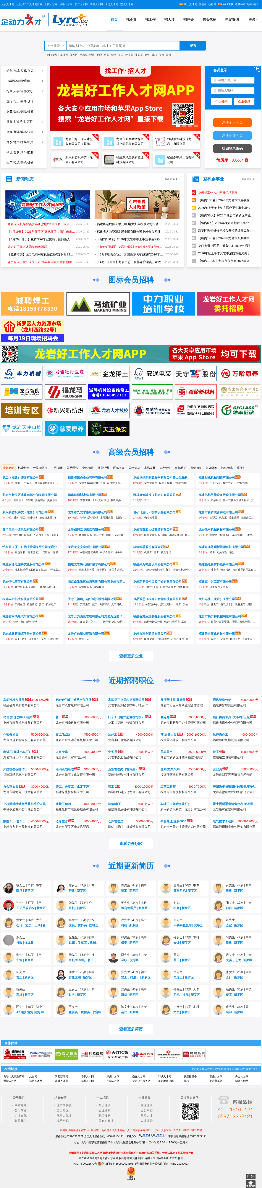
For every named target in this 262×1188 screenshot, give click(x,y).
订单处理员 (177, 639)
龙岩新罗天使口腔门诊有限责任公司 (157, 581)
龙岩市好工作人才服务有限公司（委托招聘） (33, 757)
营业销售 (32, 517)
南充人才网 (138, 1076)
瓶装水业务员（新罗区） (93, 569)
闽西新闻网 (61, 1076)
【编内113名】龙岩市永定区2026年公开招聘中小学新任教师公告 (223, 261)
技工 (94, 604)
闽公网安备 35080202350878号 (118, 1164)
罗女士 (20, 937)
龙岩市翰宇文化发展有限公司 (75, 774)
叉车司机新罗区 (185, 890)
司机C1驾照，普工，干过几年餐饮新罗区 (97, 960)
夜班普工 (246, 517)
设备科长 (34, 639)
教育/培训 (103, 467)
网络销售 (191, 639)
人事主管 (247, 639)
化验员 (224, 639)
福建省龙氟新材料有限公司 (21, 705)
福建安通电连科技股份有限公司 (23, 564)
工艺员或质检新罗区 (31, 908)
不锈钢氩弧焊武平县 (188, 925)
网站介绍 (21, 1105)
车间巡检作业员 (17, 700)
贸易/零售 (72, 467)
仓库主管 (65, 821)
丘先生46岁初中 (81, 937)
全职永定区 (129, 960)
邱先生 (20, 972)
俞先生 (178, 902)
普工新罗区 (129, 890)
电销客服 (99, 587)
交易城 (83, 54)
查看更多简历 (131, 1029)
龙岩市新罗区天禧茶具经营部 (232, 774)
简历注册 (105, 1105)
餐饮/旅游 (196, 467)
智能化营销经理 (89, 517)
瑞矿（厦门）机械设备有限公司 (154, 512)
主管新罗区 (25, 960)
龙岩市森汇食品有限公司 (124, 757)
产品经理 (216, 500)
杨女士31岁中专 (29, 885)
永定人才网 (111, 4)
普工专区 (63, 1110)
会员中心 (147, 1110)
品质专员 (166, 552)
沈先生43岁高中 (134, 989)
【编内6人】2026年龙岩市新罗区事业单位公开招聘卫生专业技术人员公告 (223, 223)
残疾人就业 (64, 1115)
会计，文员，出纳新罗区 (34, 925)
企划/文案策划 (100, 500)
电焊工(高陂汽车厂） (20, 752)
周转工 (251, 604)
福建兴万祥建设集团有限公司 (153, 564)
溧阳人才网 (9, 1080)
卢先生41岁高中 (134, 920)
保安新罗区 (129, 942)
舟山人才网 (241, 1076)
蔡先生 (20, 989)
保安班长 (104, 604)
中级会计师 (106, 552)
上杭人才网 (50, 4)
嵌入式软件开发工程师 (236, 500)
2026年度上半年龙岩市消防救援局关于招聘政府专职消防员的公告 (223, 253)
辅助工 (215, 604)
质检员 (187, 604)
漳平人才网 (66, 4)
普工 (146, 500)
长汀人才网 (81, 4)
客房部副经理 (47, 587)
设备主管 (240, 604)
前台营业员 (113, 482)
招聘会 (188, 19)
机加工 (223, 517)
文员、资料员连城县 (83, 925)
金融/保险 (87, 467)
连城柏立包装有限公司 (228, 757)
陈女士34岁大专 (81, 885)
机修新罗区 (182, 908)
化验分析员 (10, 734)
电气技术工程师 (223, 821)
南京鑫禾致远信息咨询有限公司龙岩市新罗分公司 (101, 581)
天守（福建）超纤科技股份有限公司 (92, 599)
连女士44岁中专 (239, 954)
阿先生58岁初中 (29, 1006)
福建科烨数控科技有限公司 (126, 774)
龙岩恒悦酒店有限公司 (17, 581)
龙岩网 (33, 1076)
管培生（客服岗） (52, 552)
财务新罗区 (77, 995)
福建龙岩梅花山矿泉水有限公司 (89, 564)
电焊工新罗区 (183, 977)
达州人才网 (35, 1080)
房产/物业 (165, 467)
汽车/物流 (226, 467)
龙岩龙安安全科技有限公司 (86, 547)
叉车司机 (116, 604)
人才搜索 (147, 1121)
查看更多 (170, 179)
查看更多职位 (131, 843)
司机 (168, 54)
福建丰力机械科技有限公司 (20, 599)
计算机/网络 (40, 467)
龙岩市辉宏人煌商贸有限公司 (153, 529)
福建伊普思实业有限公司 (229, 705)
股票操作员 (190, 535)
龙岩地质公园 (166, 1080)
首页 (114, 19)
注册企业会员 (232, 135)
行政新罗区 (77, 890)
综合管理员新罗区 (134, 908)
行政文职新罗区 (80, 977)
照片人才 (147, 1115)
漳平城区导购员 (22, 535)
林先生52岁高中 (134, 937)
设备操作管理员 (219, 587)
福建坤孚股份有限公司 (148, 547)
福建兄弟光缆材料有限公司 (178, 792)
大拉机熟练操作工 (15, 769)
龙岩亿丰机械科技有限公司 (217, 529)
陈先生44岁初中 (134, 885)
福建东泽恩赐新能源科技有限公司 (221, 547)
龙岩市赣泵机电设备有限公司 (23, 722)
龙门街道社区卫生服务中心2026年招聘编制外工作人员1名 (223, 246)
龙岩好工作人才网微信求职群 (215, 192)
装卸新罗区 (234, 1012)
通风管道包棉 (222, 700)
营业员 (129, 54)
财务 (16, 517)
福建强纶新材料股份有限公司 (218, 564)
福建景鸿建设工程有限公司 (178, 740)
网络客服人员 (185, 587)
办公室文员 (14, 786)
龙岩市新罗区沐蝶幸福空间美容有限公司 (29, 495)
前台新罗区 (234, 908)
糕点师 (168, 717)
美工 (120, 54)
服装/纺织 (180, 467)
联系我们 (252, 4)
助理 (99, 54)
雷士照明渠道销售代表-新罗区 (236, 804)
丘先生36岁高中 (239, 1006)
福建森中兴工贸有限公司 (215, 581)
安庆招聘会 (190, 1076)
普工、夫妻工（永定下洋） (74, 786)
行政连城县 (25, 942)
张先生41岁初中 (134, 972)
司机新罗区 (234, 890)
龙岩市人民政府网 (13, 1076)
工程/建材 (134, 467)
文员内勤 (222, 552)
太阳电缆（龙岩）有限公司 (217, 599)
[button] (178, 126)
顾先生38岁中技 (239, 989)
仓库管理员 (150, 517)
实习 (161, 54)
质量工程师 (63, 804)
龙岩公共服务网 (141, 1080)
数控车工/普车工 (14, 821)
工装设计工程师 (190, 621)
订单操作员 (162, 639)
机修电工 (51, 604)
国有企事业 (106, 1121)
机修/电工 (114, 804)
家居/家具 (149, 467)
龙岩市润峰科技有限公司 (72, 722)
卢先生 (178, 972)
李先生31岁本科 (29, 954)
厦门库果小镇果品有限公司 (20, 529)
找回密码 (63, 1121)
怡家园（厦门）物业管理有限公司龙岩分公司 (32, 547)
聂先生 (230, 920)
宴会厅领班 (109, 621)
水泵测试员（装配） (111, 517)
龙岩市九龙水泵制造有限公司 (87, 512)
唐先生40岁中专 (186, 885)
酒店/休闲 (211, 467)
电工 (17, 639)
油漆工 (251, 535)
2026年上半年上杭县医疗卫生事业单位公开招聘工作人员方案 (223, 208)
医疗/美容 (118, 467)
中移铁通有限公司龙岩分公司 (23, 809)
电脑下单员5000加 (172, 535)
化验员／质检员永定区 (85, 1012)
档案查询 (232, 19)
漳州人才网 (113, 1076)
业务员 (139, 54)
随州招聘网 (241, 1080)
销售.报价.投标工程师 (21, 717)
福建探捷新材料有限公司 (72, 792)
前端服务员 (85, 587)
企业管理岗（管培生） (126, 769)
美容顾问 (52, 500)
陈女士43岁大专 (134, 1006)
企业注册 (147, 1105)
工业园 (64, 54)
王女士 (73, 1006)
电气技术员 (226, 604)
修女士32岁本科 (186, 937)
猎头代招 (209, 19)
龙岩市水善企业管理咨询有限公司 (183, 826)
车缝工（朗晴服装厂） (175, 804)
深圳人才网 (87, 1080)
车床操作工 (238, 535)
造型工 (213, 517)
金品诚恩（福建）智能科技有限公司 (157, 599)
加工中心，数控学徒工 (223, 482)
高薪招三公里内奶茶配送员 (129, 700)
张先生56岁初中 (81, 902)
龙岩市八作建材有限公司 (72, 705)
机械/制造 (23, 467)
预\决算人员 (171, 734)
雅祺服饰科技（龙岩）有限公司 (154, 495)
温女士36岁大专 (29, 920)
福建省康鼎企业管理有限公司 (87, 477)
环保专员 (235, 639)
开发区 (74, 54)
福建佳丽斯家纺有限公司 (84, 495)
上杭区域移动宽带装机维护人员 (27, 804)
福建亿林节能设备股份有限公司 (220, 495)
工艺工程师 (168, 786)
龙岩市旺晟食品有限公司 (124, 740)
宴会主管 (99, 535)
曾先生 (178, 954)
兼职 (154, 54)
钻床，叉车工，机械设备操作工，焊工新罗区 (100, 942)
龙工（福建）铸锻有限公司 (20, 477)
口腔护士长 (152, 587)
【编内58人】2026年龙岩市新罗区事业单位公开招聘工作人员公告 (223, 215)
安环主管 (85, 604)
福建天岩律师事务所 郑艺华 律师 (164, 1158)
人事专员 (62, 752)
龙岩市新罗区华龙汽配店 (72, 826)
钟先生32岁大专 (186, 989)
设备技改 (225, 569)
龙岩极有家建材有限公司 (229, 809)
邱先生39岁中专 (134, 954)
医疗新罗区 (25, 890)
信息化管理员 (172, 621)
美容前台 (40, 500)
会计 (113, 54)
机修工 (148, 552)
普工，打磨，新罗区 (135, 977)
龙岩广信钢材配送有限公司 (86, 633)
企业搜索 (105, 1110)
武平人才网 (96, 4)
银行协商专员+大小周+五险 (234, 717)
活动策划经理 (68, 769)
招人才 (169, 19)
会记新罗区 (234, 925)
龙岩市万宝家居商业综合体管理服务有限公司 (190, 705)
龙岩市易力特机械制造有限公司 (220, 616)
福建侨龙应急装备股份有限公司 (154, 616)
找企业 (131, 19)
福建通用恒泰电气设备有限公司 (234, 826)
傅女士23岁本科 (81, 972)
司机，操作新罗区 (186, 995)
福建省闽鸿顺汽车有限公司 (20, 616)
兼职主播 (115, 500)
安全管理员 (150, 482)
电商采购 (149, 639)
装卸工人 (84, 639)
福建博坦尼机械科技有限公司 (127, 809)
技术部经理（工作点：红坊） (32, 569)
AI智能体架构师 (89, 552)
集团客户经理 (117, 569)
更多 (252, 19)
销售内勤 (18, 621)
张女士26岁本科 (239, 972)
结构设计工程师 (153, 621)
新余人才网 (216, 1076)
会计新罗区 (182, 942)
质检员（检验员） (220, 535)
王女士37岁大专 (81, 989)
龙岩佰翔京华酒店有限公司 (86, 529)
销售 (147, 54)
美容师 (29, 500)
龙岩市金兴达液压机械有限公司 (77, 740)
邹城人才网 (164, 1076)
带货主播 (85, 500)
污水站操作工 (181, 482)
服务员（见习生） (90, 621)
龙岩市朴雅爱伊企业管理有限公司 (183, 722)
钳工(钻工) (63, 734)
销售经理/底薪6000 (176, 821)
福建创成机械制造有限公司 (217, 477)
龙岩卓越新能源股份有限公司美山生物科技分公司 (166, 477)
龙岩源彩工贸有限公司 (71, 757)
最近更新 (8, 467)
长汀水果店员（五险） (46, 535)
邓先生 (178, 920)
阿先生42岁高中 (239, 937)
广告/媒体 (57, 467)
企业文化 (21, 1115)
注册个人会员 (232, 122)
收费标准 (240, 4)
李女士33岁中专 (81, 920)
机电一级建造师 (155, 569)
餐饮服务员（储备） (26, 587)
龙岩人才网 (7, 4)
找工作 (150, 19)
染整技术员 (45, 517)
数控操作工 (243, 482)
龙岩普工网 (216, 1080)
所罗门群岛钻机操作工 (178, 569)
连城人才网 (126, 4)
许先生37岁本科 (29, 902)
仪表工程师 (165, 482)
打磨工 (19, 482)
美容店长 (18, 500)
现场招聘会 (64, 1105)
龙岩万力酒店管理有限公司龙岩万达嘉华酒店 (98, 616)
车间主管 (20, 604)
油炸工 (115, 734)
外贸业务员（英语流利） (160, 604)
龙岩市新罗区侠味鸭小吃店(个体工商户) (135, 705)
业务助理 (120, 552)
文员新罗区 (182, 1012)
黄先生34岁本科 (134, 902)
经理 (92, 54)
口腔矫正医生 (168, 587)
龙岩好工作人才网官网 (29, 4)
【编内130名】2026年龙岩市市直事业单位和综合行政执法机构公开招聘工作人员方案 (223, 200)
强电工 (109, 535)
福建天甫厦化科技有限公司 (217, 633)
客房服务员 (85, 535)
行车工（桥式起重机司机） (39, 482)
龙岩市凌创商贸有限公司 (150, 633)
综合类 (241, 467)
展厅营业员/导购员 (176, 700)
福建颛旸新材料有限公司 (20, 774)
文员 (106, 54)
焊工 (178, 604)
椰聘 (186, 1080)
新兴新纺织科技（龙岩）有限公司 (25, 512)
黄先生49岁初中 (239, 885)
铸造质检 (32, 604)
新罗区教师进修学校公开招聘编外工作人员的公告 (223, 230)
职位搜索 (105, 1115)
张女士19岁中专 (239, 902)
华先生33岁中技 (81, 954)
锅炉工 (215, 639)
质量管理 (234, 517)
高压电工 (120, 535)
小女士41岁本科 (186, 1006)
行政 (231, 552)
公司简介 (21, 1110)
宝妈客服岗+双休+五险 (92, 482)
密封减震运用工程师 (244, 569)
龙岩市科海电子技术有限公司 (23, 792)
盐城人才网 (61, 1080)
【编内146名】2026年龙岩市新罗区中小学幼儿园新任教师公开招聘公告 (223, 238)
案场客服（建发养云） (28, 552)
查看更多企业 (131, 656)
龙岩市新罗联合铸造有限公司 (218, 512)
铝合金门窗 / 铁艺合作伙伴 (77, 700)
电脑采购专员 (152, 535)
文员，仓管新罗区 (239, 960)
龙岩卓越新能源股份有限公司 (22, 633)
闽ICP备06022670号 (85, 1163)
